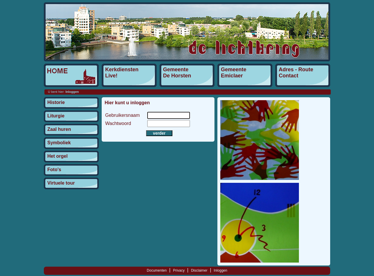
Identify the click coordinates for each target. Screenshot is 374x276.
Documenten (157, 270)
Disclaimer (199, 270)
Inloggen (220, 270)
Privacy (178, 270)
